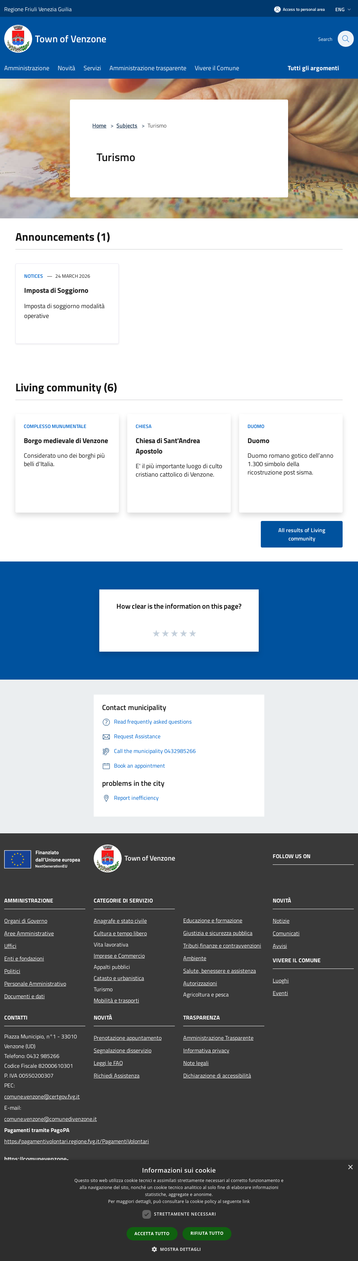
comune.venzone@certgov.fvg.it (42, 1096)
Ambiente (194, 958)
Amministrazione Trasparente (218, 1038)
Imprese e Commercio (119, 955)
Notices (33, 276)
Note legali (196, 1063)
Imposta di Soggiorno (56, 290)
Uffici (10, 946)
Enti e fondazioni (24, 958)
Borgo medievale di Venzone (66, 440)
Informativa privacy (206, 1050)
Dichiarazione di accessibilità (217, 1075)
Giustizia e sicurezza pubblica (217, 933)
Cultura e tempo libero (120, 933)
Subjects (126, 125)
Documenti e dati (24, 996)
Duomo (256, 426)
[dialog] (179, 1210)
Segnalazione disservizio (122, 1050)
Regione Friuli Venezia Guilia (38, 9)
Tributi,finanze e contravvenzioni (222, 945)
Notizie (281, 920)
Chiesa (143, 426)
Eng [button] (343, 9)
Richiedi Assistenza (116, 1075)
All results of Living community (301, 534)
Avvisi (280, 946)
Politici (12, 971)
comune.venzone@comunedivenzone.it (44, 1119)
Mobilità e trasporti (116, 1000)
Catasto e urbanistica (119, 978)
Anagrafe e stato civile (120, 920)
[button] (179, 1249)
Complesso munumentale (55, 426)
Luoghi (281, 980)
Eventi (280, 993)
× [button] (350, 1167)
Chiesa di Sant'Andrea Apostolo (168, 445)
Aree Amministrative (29, 933)
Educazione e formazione (212, 920)
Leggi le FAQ (108, 1063)
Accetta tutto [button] (152, 1234)
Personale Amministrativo (35, 983)
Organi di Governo (25, 920)
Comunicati (286, 933)
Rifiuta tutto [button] (207, 1233)
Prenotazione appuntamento (128, 1038)
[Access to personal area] (299, 9)
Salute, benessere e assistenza (219, 970)
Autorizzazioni (200, 983)
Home (99, 125)
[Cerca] (345, 38)
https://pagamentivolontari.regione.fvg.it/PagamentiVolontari (44, 1141)
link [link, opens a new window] (246, 1201)
